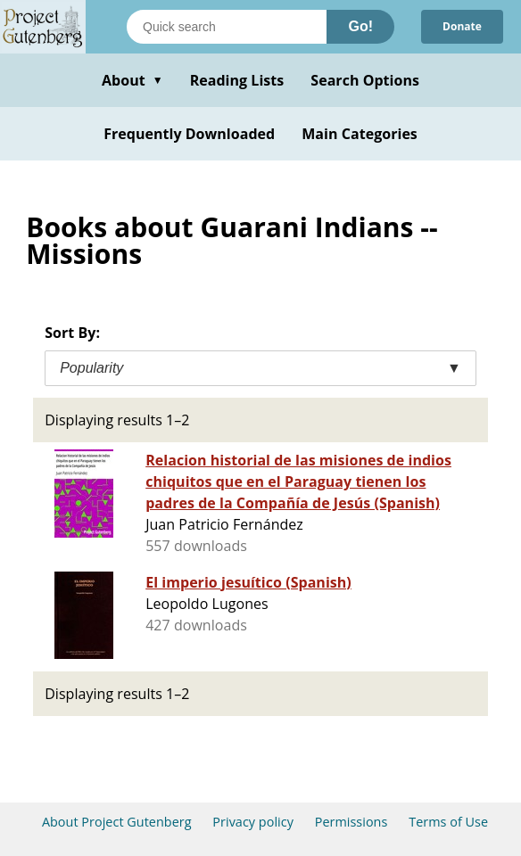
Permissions (351, 821)
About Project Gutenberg (117, 821)
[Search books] (227, 27)
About (132, 80)
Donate (462, 26)
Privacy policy (253, 821)
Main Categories (360, 134)
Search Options (364, 80)
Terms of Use (448, 821)
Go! (360, 26)
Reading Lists (237, 80)
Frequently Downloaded (189, 134)
